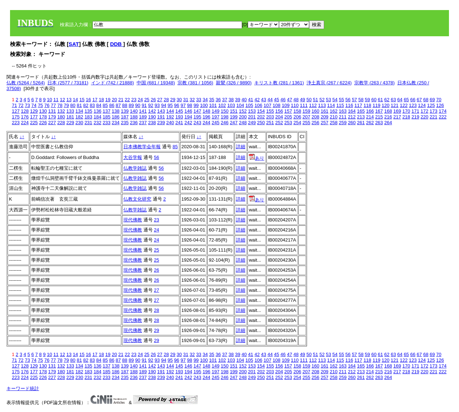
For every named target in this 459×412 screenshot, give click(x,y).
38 (230, 99)
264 (388, 122)
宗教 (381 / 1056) (195, 82)
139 (125, 111)
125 (431, 105)
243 (198, 122)
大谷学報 (132, 157)
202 (261, 117)
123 (413, 105)
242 (188, 122)
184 (97, 117)
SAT (73, 44)
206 (297, 117)
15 (81, 99)
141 (143, 111)
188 (134, 117)
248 (243, 122)
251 (270, 122)
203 (270, 117)
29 (172, 99)
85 (105, 105)
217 (397, 117)
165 (361, 111)
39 (237, 99)
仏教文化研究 (137, 199)
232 (97, 122)
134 (79, 111)
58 (360, 99)
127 (16, 111)
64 (399, 99)
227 (52, 122)
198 (225, 117)
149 (215, 111)
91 (144, 105)
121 (395, 105)
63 (393, 99)
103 (231, 105)
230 (79, 122)
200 (243, 117)
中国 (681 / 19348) (156, 82)
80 (72, 105)
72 (20, 105)
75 (40, 105)
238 (152, 122)
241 (179, 122)
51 (315, 99)
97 (182, 105)
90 (137, 105)
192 (170, 117)
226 (43, 122)
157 (288, 111)
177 (34, 117)
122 (404, 105)
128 (25, 111)
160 (316, 111)
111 (304, 105)
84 (98, 105)
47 (289, 99)
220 (425, 117)
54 (334, 99)
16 (88, 99)
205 (288, 117)
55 (341, 99)
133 (70, 111)
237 (143, 122)
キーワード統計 (22, 388)
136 (97, 111)
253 (288, 122)
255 (307, 122)
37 (224, 99)
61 (380, 99)
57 (354, 99)
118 (368, 105)
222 (442, 117)
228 (61, 122)
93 (157, 105)
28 (166, 99)
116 (349, 105)
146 (188, 111)
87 (118, 105)
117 (358, 105)
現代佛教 (132, 220)
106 (258, 105)
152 (243, 111)
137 (106, 111)
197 (215, 117)
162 (333, 111)
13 (68, 99)
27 (159, 99)
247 (234, 122)
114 (331, 105)
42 (257, 99)
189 (143, 117)
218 (406, 117)
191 (161, 117)
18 (101, 99)
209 (324, 117)
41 (250, 99)
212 (352, 117)
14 (75, 99)
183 (89, 117)
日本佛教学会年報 (142, 146)
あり (256, 158)
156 (279, 111)
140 (134, 111)
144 (170, 111)
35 (211, 99)
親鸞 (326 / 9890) (234, 82)
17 (94, 99)
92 (150, 105)
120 (385, 105)
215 (379, 117)
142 (152, 111)
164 (352, 111)
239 (161, 122)
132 (61, 111)
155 (270, 111)
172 (425, 111)
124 (422, 105)
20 (114, 99)
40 (244, 99)
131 (52, 111)
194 (188, 117)
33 (198, 99)
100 (204, 105)
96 (176, 105)
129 (34, 111)
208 (316, 117)
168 (388, 111)
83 (92, 105)
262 (370, 122)
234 (116, 122)
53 (328, 99)
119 (376, 105)
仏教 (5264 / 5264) (25, 82)
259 (343, 122)
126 (440, 105)
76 (46, 105)
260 (352, 122)
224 (25, 122)
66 (412, 99)
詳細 (240, 146)
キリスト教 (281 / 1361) (279, 82)
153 (252, 111)
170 (406, 111)
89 (131, 105)
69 (432, 99)
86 (111, 105)
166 (370, 111)
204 (279, 117)
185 (106, 117)
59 (367, 99)
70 (438, 99)
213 (361, 117)
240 (170, 122)
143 (161, 111)
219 (415, 117)
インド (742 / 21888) (112, 82)
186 (116, 117)
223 (16, 122)
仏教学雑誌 (135, 168)
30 (179, 99)
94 (163, 105)
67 (419, 99)
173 (433, 111)
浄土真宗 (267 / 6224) (329, 82)
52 (322, 99)
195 (198, 117)
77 (53, 105)
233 (106, 122)
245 (215, 122)
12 (62, 99)
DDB (116, 44)
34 (205, 99)
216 (388, 117)
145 (179, 111)
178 (43, 117)
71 (14, 105)
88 (124, 105)
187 (125, 117)
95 (169, 105)
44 (270, 99)
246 (225, 122)
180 (61, 117)
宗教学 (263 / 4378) (374, 82)
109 (286, 105)
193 (179, 117)
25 (146, 99)
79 (66, 105)
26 (153, 99)
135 (89, 111)
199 (234, 117)
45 (276, 99)
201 (252, 117)
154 (261, 111)
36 (218, 99)
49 (302, 99)
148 (206, 111)
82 (85, 105)
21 (120, 99)
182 (79, 117)
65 (406, 99)
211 (343, 117)
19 (107, 99)
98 (189, 105)
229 (70, 122)
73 (27, 105)
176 (25, 117)
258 (333, 122)
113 (322, 105)
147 (198, 111)
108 (276, 105)
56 (347, 99)
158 (297, 111)
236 (134, 122)
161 (324, 111)
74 (33, 105)
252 (279, 122)
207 (307, 117)
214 (370, 117)
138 (116, 111)
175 (16, 117)
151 (234, 111)
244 (206, 122)
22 (127, 99)
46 (282, 99)
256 (316, 122)
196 (206, 117)
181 (70, 117)
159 (307, 111)
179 (52, 117)
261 (361, 122)
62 (386, 99)
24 (140, 99)
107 (267, 105)
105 (249, 105)
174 (442, 111)
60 (373, 99)
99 (196, 105)
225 (34, 122)
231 (89, 122)
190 (152, 117)
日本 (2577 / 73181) (67, 82)
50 (308, 99)
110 (295, 105)
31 (185, 99)
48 (295, 99)
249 (252, 122)
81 (79, 105)
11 (55, 99)
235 (125, 122)
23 (133, 99)
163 (343, 111)
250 (261, 122)
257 (324, 122)
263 (379, 122)
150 (225, 111)
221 (433, 117)
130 (43, 111)
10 (49, 99)
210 (333, 117)
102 (222, 105)
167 (379, 111)
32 (192, 99)
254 (297, 122)
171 (415, 111)
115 (340, 105)
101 (213, 105)
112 (313, 105)
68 (425, 99)
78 (59, 105)
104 (240, 105)
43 (263, 99)
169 (397, 111)
